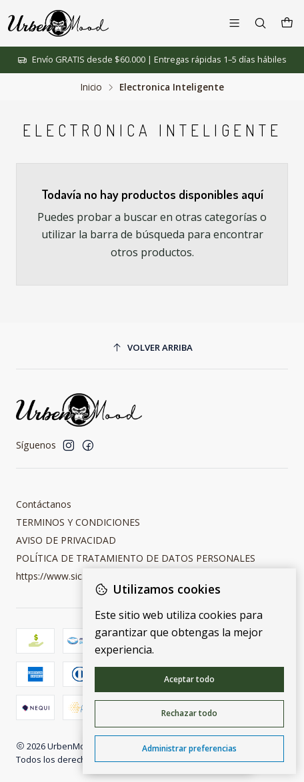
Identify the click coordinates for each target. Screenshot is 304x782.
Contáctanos (43, 504)
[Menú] (234, 23)
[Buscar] (260, 23)
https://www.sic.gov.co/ (66, 576)
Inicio (91, 87)
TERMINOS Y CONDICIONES (78, 522)
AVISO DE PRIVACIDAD (66, 540)
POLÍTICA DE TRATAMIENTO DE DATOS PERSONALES (135, 558)
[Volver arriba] (152, 348)
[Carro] (287, 23)
